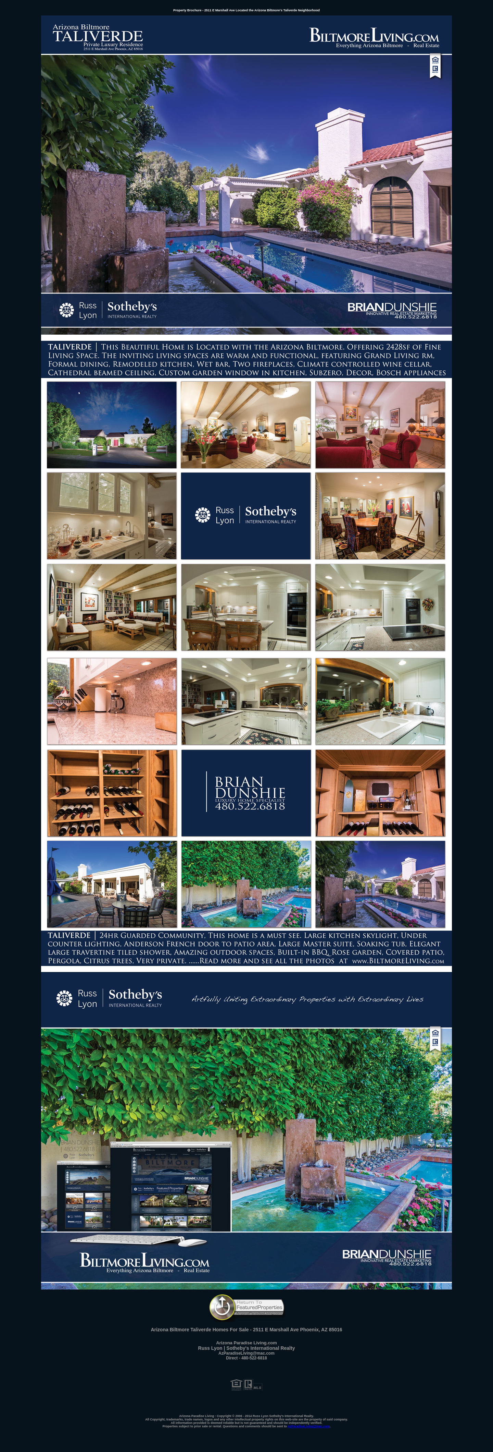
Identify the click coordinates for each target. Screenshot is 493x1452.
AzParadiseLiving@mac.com (309, 1426)
